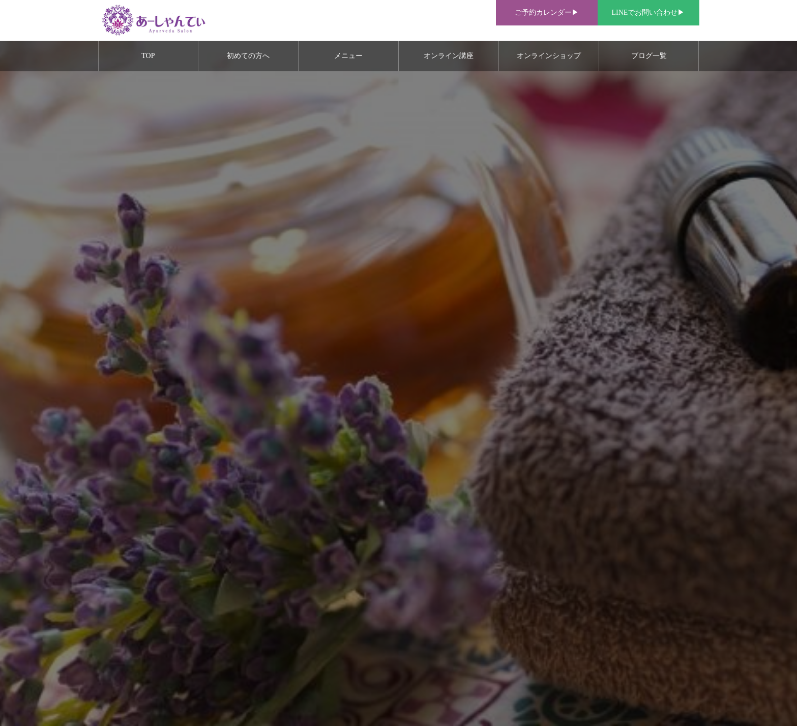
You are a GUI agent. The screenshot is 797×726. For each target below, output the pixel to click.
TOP (148, 56)
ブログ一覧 (649, 56)
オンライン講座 (449, 56)
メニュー (348, 56)
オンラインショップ (549, 56)
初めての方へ (248, 56)
